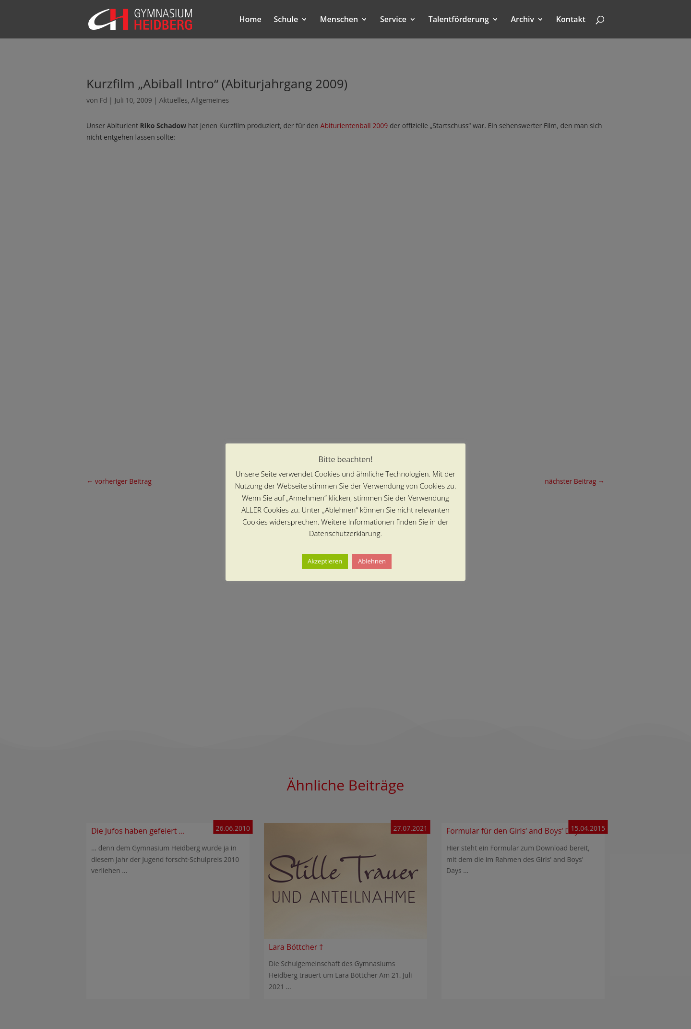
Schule (286, 20)
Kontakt (570, 20)
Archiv (523, 20)
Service (393, 20)
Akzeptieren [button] (325, 561)
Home (250, 20)
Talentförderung (459, 20)
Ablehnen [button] (372, 561)
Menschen (339, 20)
